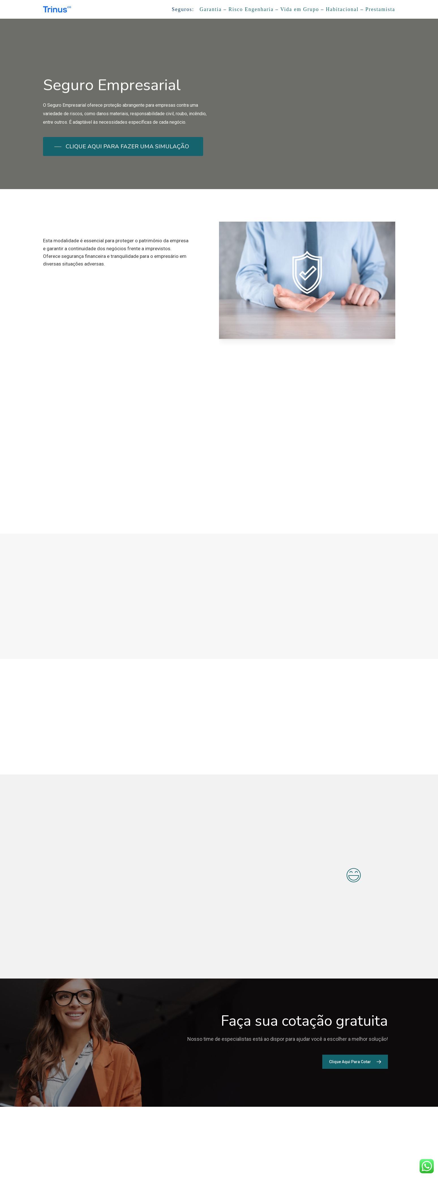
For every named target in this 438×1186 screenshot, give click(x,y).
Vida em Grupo (299, 9)
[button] (123, 146)
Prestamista (380, 9)
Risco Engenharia (250, 9)
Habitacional (342, 9)
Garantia (211, 9)
